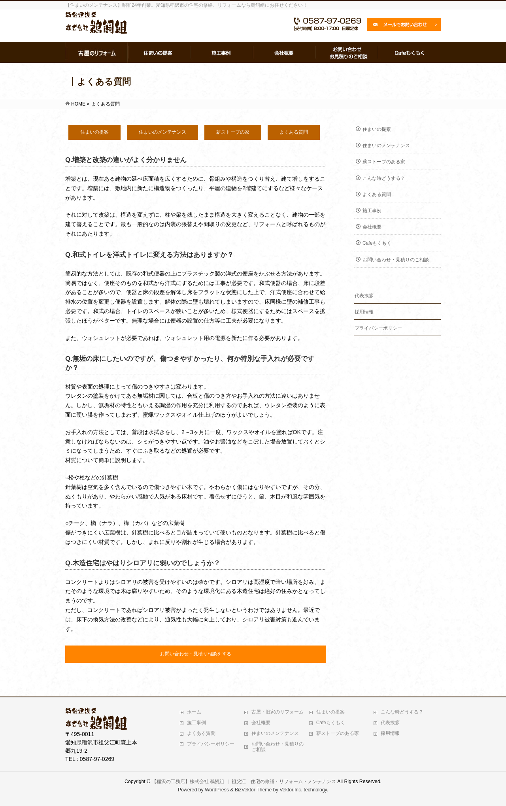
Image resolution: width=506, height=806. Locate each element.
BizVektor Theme (253, 790)
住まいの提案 (377, 129)
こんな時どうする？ (384, 178)
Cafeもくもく (377, 243)
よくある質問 (377, 194)
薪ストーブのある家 (384, 161)
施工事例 (372, 210)
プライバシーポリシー (378, 328)
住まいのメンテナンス (386, 145)
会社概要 (372, 227)
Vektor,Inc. (290, 790)
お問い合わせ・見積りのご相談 (396, 259)
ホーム (194, 712)
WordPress (217, 790)
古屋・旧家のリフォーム (277, 712)
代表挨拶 (364, 295)
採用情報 (364, 312)
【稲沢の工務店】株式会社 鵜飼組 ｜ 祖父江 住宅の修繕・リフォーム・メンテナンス (244, 781)
